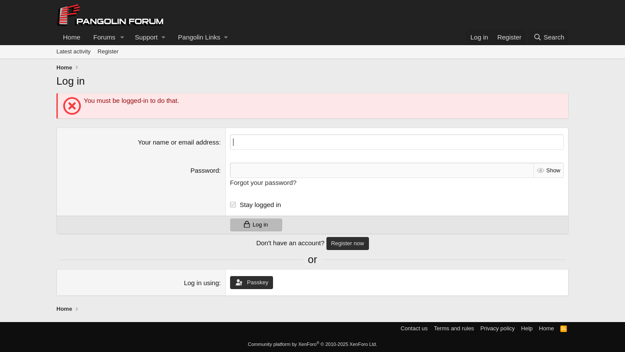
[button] (122, 37)
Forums (104, 37)
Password (205, 170)
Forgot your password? (263, 182)
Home (71, 37)
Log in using (201, 282)
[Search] (549, 37)
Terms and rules (454, 328)
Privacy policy (497, 328)
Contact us (414, 328)
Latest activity (73, 51)
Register (108, 51)
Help (527, 328)
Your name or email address (178, 142)
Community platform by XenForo (312, 344)
